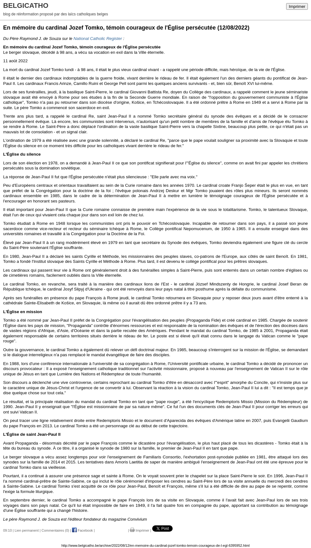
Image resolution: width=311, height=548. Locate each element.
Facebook (82, 530)
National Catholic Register (98, 38)
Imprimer (297, 6)
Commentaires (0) (55, 530)
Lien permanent (27, 530)
